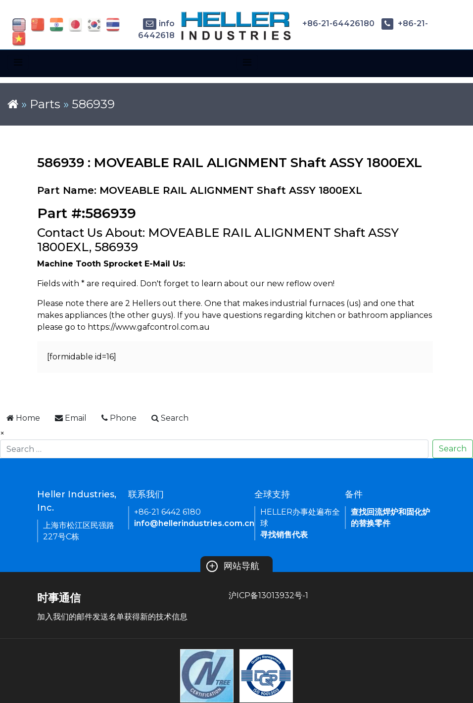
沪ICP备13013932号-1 (268, 595)
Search (453, 448)
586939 (93, 104)
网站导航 (232, 566)
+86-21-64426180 (330, 23)
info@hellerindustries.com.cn (194, 523)
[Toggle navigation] (18, 62)
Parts (45, 104)
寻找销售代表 (284, 534)
